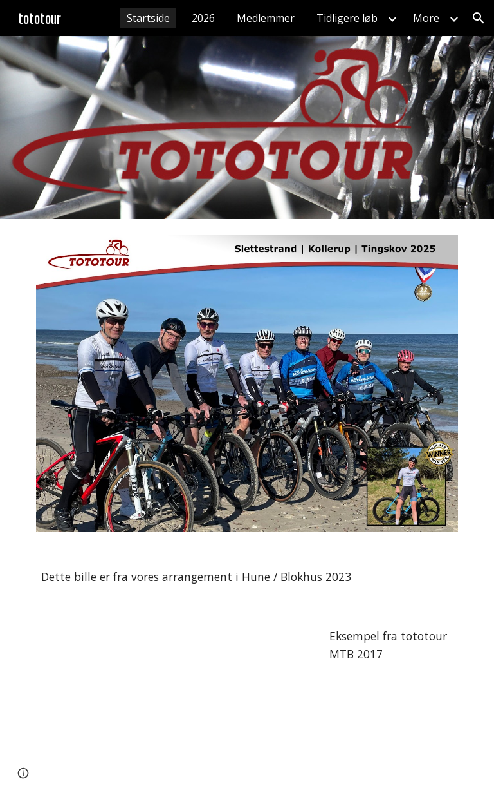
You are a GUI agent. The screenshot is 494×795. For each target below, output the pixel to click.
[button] (478, 18)
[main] (246, 577)
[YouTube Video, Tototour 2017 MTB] (174, 701)
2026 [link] (203, 18)
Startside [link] (148, 18)
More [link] (426, 18)
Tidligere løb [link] (347, 18)
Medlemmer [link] (266, 18)
